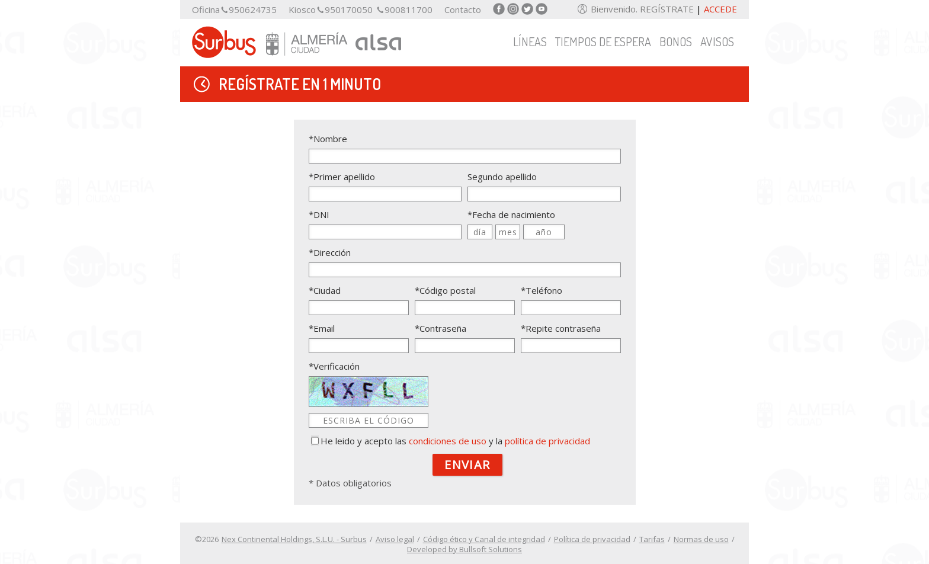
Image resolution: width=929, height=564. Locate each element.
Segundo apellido (502, 176)
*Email (322, 328)
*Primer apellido (342, 176)
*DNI (319, 214)
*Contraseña (440, 328)
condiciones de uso (447, 441)
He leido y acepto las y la (455, 441)
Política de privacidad (592, 539)
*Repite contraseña (561, 328)
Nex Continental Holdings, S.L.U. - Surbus (294, 539)
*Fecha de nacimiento (511, 214)
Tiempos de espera (603, 41)
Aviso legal (395, 539)
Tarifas (652, 539)
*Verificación (334, 366)
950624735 (253, 9)
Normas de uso (701, 539)
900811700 (409, 9)
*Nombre (328, 139)
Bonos (675, 41)
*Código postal (445, 290)
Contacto (462, 9)
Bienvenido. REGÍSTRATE (643, 9)
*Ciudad (325, 290)
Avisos (717, 41)
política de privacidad (547, 441)
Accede (720, 9)
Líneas (530, 41)
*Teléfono (541, 290)
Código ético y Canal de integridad (484, 539)
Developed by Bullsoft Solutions (464, 549)
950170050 (349, 9)
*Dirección (330, 252)
